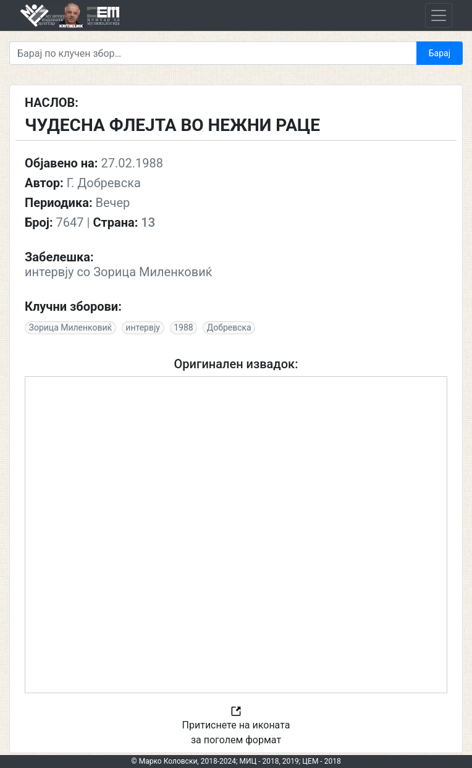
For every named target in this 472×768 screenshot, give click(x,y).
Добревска (229, 327)
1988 (183, 327)
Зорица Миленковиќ (70, 327)
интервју (142, 327)
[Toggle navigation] (438, 15)
